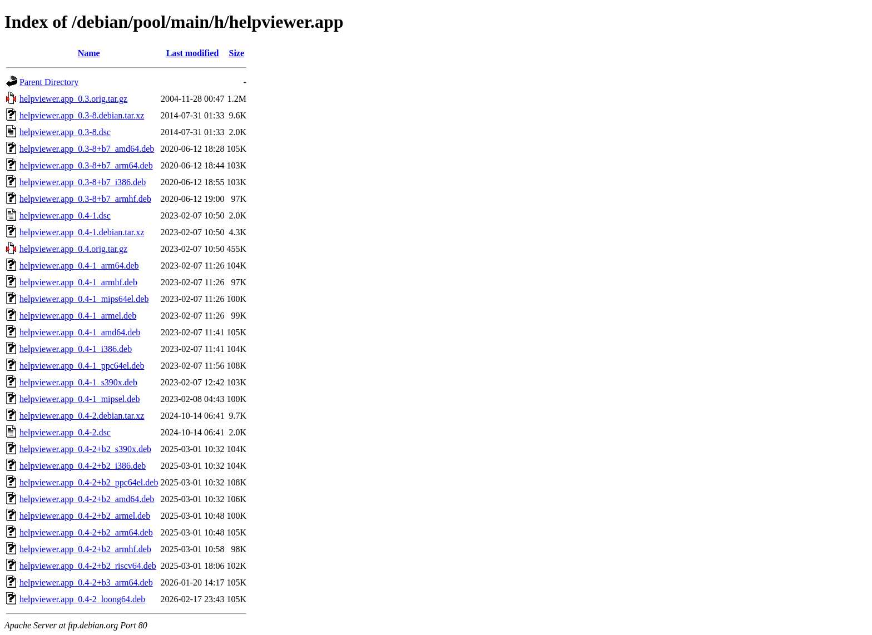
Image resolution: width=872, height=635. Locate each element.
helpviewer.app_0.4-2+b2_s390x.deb (85, 449)
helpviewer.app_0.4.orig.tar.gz (73, 249)
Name (89, 53)
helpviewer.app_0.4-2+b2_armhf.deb (85, 549)
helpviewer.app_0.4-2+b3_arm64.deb (86, 582)
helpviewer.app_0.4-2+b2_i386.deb (82, 465)
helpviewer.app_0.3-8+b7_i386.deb (82, 182)
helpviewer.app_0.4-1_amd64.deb (79, 332)
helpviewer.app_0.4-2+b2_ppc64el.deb (88, 482)
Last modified (192, 53)
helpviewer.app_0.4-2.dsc (65, 432)
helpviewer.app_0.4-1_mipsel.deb (79, 399)
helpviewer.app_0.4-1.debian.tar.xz (81, 232)
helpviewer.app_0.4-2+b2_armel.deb (84, 515)
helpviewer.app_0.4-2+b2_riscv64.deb (87, 565)
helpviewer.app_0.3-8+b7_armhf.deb (85, 199)
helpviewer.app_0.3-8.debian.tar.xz (81, 115)
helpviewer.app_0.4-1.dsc (65, 215)
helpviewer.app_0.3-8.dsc (65, 132)
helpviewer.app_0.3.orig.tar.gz (73, 98)
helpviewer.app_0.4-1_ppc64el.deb (81, 365)
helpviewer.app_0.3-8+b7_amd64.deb (86, 148)
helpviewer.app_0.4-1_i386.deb (75, 349)
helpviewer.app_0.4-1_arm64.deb (79, 265)
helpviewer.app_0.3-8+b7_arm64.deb (86, 165)
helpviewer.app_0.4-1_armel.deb (77, 315)
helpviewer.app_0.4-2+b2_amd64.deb (86, 499)
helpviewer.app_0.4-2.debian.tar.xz (81, 415)
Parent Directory (48, 82)
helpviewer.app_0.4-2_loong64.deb (82, 599)
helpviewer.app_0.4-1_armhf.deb (78, 282)
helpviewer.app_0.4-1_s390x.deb (78, 382)
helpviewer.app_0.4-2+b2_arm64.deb (86, 532)
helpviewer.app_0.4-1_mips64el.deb (83, 299)
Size (237, 53)
